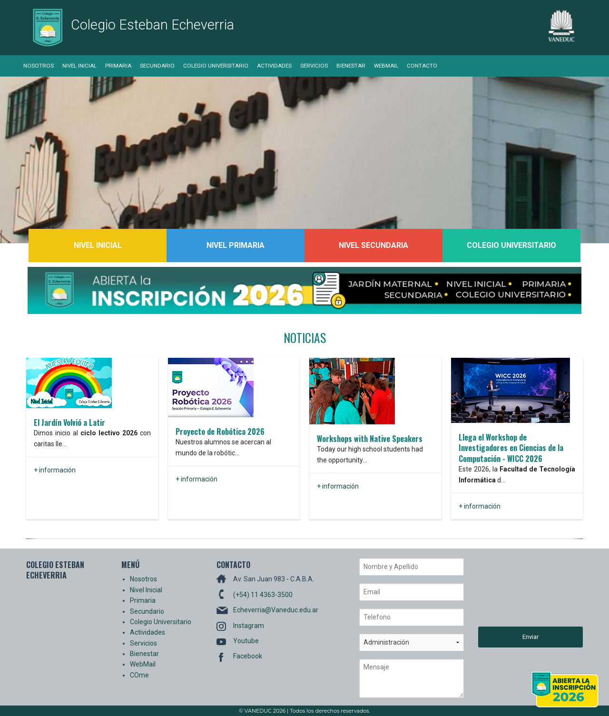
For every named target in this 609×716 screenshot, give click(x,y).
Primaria (118, 65)
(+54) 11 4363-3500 (263, 594)
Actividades (274, 65)
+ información (55, 470)
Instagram (248, 625)
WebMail (386, 65)
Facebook (247, 656)
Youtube (246, 641)
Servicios (314, 65)
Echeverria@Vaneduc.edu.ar (275, 610)
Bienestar (350, 65)
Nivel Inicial (79, 65)
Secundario (157, 65)
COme (139, 675)
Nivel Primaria (235, 245)
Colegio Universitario (215, 65)
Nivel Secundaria (373, 245)
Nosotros (38, 65)
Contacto (422, 65)
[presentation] (517, 592)
